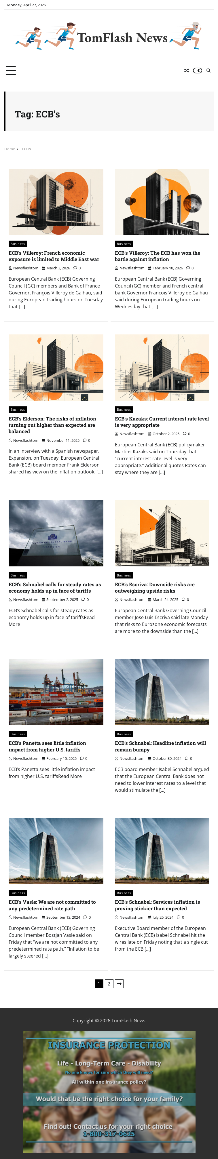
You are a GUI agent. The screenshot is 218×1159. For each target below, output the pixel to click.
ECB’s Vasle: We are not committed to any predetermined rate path (52, 905)
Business (18, 243)
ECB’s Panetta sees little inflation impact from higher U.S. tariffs (47, 746)
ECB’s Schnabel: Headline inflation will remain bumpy (160, 746)
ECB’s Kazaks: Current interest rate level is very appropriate (162, 421)
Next (119, 983)
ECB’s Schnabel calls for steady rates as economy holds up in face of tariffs (55, 587)
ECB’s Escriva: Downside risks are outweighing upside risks (155, 587)
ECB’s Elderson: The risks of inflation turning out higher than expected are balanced (52, 425)
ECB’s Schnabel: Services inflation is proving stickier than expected (157, 905)
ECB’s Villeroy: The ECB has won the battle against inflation (157, 256)
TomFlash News (122, 37)
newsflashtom (23, 268)
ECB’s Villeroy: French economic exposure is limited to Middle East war (54, 256)
